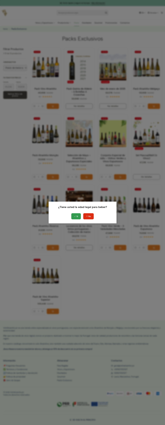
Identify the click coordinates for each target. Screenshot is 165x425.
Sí (76, 216)
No (88, 216)
